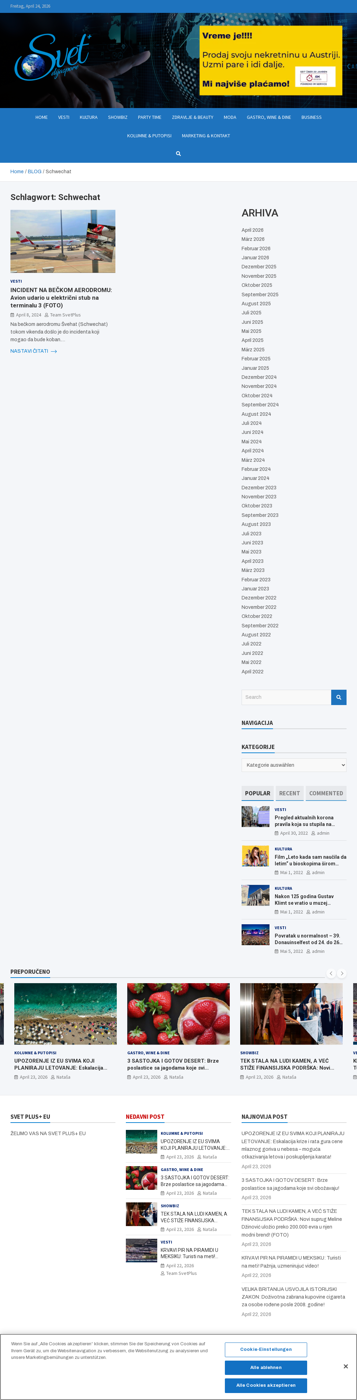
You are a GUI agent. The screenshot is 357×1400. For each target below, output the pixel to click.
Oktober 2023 (257, 505)
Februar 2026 (256, 248)
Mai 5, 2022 (291, 951)
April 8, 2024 (28, 315)
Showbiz (118, 117)
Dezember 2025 (259, 266)
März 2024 (253, 460)
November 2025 (259, 276)
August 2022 (256, 634)
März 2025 (253, 349)
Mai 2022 (251, 662)
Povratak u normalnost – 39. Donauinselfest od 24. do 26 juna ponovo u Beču (307, 942)
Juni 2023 (252, 542)
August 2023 (256, 524)
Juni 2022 (252, 653)
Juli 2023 (251, 533)
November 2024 (259, 386)
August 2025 (256, 303)
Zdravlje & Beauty (192, 117)
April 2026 (253, 230)
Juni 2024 (253, 432)
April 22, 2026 (180, 1265)
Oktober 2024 (257, 395)
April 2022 (253, 671)
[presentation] (331, 973)
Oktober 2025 (257, 285)
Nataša (63, 1077)
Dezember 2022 (259, 597)
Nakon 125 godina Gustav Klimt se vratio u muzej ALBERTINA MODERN (304, 903)
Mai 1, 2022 (291, 872)
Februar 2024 (256, 469)
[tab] (258, 793)
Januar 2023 (255, 588)
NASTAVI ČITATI (33, 351)
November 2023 (259, 496)
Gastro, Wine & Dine (269, 117)
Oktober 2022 (257, 616)
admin (323, 833)
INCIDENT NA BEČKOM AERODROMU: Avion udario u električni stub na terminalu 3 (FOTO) (61, 297)
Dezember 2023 (259, 487)
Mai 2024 (252, 441)
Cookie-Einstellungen (266, 1349)
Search (339, 697)
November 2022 (259, 607)
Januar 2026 (255, 257)
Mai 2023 (251, 551)
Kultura (89, 117)
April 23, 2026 (33, 1077)
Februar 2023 (256, 579)
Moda (230, 117)
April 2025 (253, 340)
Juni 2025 (252, 322)
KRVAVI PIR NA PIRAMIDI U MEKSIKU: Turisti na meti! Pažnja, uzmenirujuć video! (190, 1256)
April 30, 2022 (294, 833)
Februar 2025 (256, 358)
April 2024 (253, 450)
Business (312, 117)
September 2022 (260, 625)
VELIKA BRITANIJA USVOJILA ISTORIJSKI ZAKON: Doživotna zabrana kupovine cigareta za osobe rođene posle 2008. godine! (293, 1297)
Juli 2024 (252, 423)
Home (42, 117)
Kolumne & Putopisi (149, 135)
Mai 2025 (251, 331)
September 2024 (260, 404)
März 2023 (253, 570)
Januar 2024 (255, 478)
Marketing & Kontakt (206, 135)
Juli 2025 (251, 312)
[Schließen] (346, 1366)
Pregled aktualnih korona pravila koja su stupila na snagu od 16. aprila (304, 824)
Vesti (63, 117)
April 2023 (253, 561)
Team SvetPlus (65, 315)
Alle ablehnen (266, 1367)
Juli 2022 (251, 644)
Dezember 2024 (259, 377)
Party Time (149, 117)
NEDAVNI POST (145, 1116)
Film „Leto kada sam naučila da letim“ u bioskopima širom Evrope (311, 863)
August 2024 (256, 414)
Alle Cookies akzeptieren (266, 1385)
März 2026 (253, 239)
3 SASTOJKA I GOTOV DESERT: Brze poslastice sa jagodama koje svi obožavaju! (173, 1068)
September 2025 (260, 294)
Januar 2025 (255, 368)
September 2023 (260, 515)
